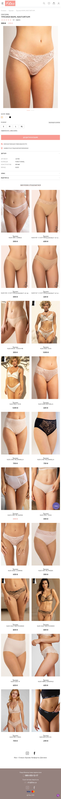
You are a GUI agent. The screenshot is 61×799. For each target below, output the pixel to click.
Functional (5, 14)
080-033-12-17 (31, 775)
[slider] (6, 20)
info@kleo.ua (32, 782)
